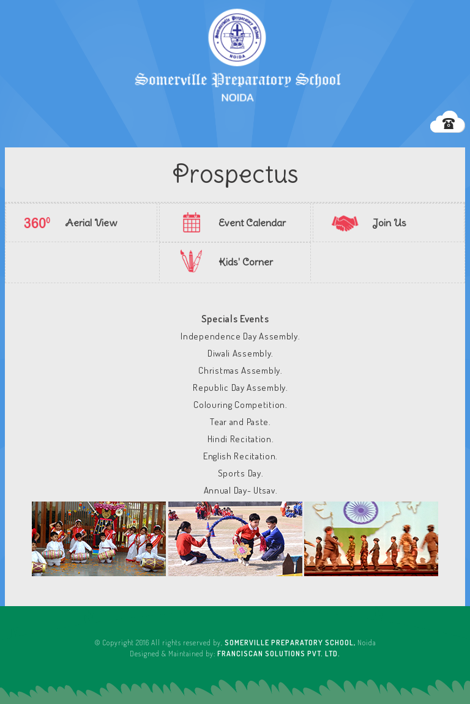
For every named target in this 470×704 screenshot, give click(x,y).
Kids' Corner (245, 262)
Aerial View (91, 223)
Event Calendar (252, 223)
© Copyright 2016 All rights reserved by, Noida (235, 642)
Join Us (389, 223)
